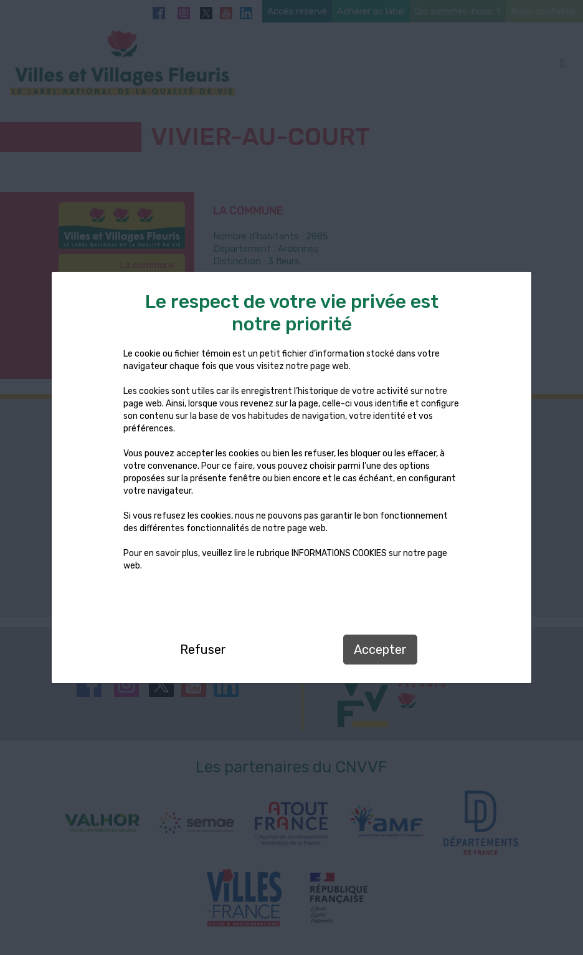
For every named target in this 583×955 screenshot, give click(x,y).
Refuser (203, 649)
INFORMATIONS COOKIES (339, 553)
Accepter (380, 649)
